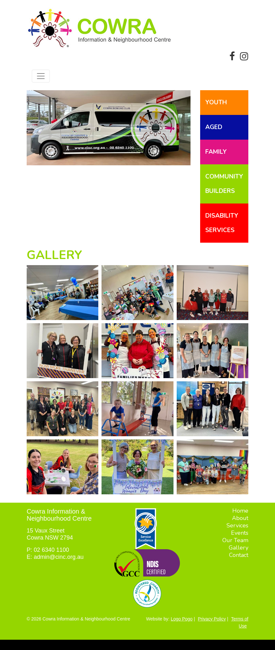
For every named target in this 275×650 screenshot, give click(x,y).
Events (239, 533)
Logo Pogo (182, 618)
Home (240, 511)
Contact (238, 555)
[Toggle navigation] (41, 76)
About (240, 518)
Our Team (235, 540)
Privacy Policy (212, 618)
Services (237, 525)
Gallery (238, 547)
